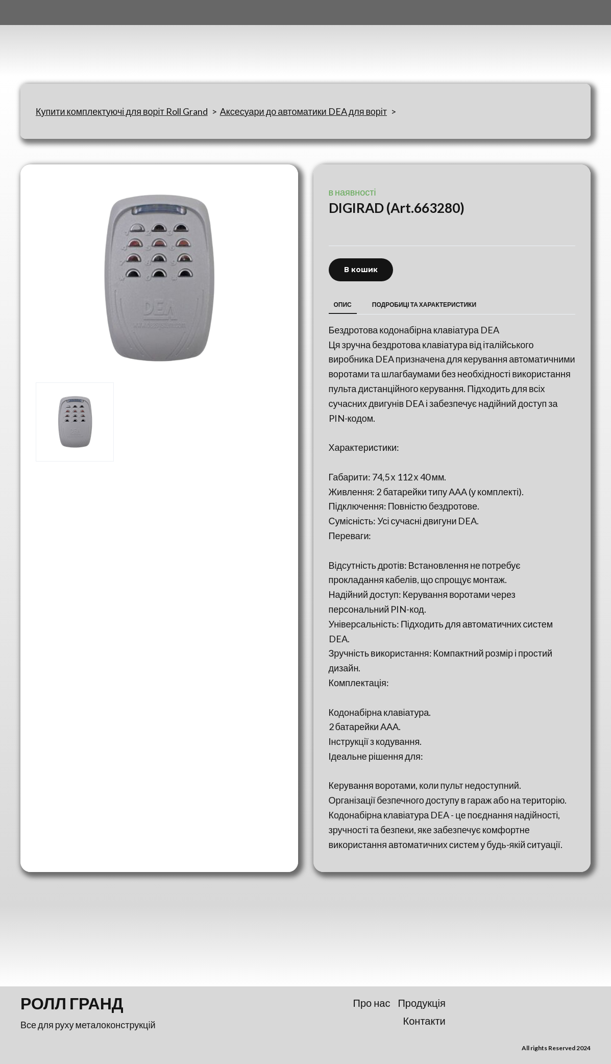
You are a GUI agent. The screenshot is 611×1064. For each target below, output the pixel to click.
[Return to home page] (70, 42)
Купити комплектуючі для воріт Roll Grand (122, 111)
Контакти (424, 1020)
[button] (361, 269)
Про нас (371, 1003)
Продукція (421, 1003)
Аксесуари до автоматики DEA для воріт (303, 111)
